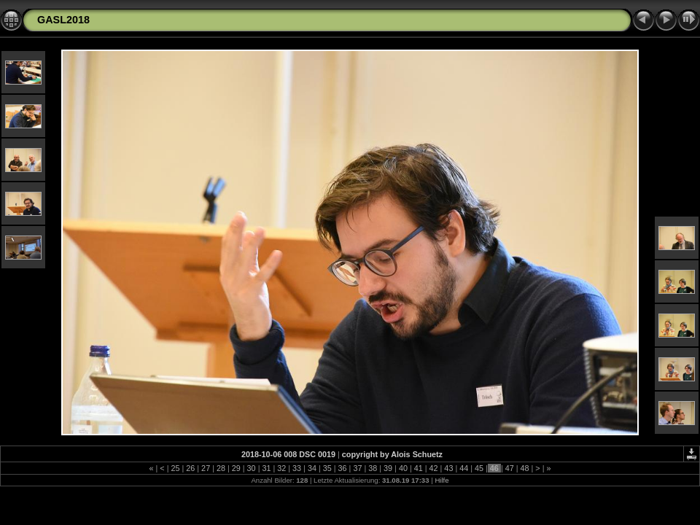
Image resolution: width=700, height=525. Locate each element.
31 (266, 468)
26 (190, 468)
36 (342, 468)
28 (221, 468)
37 (357, 468)
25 (175, 468)
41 (418, 468)
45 (479, 468)
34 (312, 468)
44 (463, 468)
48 (525, 468)
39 (387, 468)
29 (236, 468)
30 (251, 468)
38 (372, 468)
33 (296, 468)
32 (281, 468)
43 (448, 468)
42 (433, 468)
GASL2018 (63, 20)
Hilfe (441, 480)
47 (509, 468)
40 (403, 468)
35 (327, 468)
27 (205, 468)
